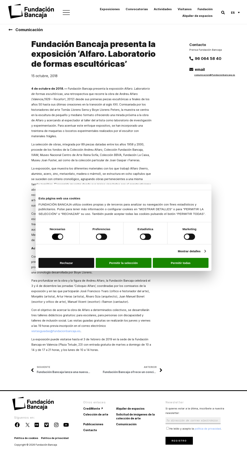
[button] (223, 12)
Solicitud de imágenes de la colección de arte (135, 416)
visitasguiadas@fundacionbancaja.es (56, 331)
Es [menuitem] (233, 12)
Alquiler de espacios (197, 16)
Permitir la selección (123, 263)
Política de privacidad (55, 438)
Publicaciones (93, 424)
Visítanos (185, 9)
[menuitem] (235, 12)
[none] (235, 12)
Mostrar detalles (189, 251)
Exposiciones (110, 9)
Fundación (205, 9)
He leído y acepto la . (193, 428)
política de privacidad (208, 428)
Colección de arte (95, 414)
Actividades (163, 9)
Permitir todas (181, 263)
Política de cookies (26, 438)
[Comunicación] (10, 30)
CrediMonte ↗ (93, 408)
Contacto (90, 430)
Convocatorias (137, 9)
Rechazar (66, 263)
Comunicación (29, 29)
